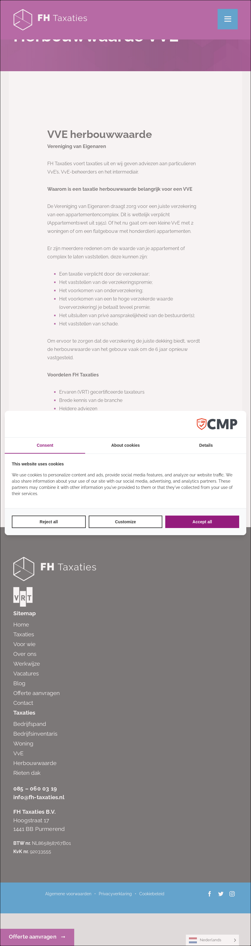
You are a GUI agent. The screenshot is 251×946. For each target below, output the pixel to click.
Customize (125, 521)
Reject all (49, 521)
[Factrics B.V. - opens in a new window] (217, 424)
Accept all (202, 521)
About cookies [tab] (125, 445)
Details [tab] (206, 445)
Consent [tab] (45, 445)
